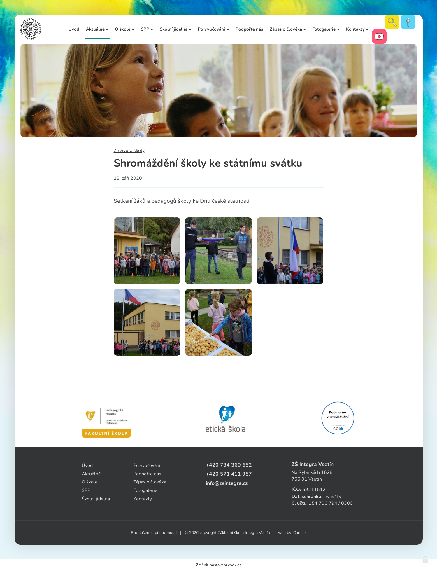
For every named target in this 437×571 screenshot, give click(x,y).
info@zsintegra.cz (227, 483)
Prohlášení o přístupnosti (154, 532)
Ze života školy (129, 150)
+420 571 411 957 (229, 473)
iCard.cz (299, 532)
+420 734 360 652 (229, 464)
